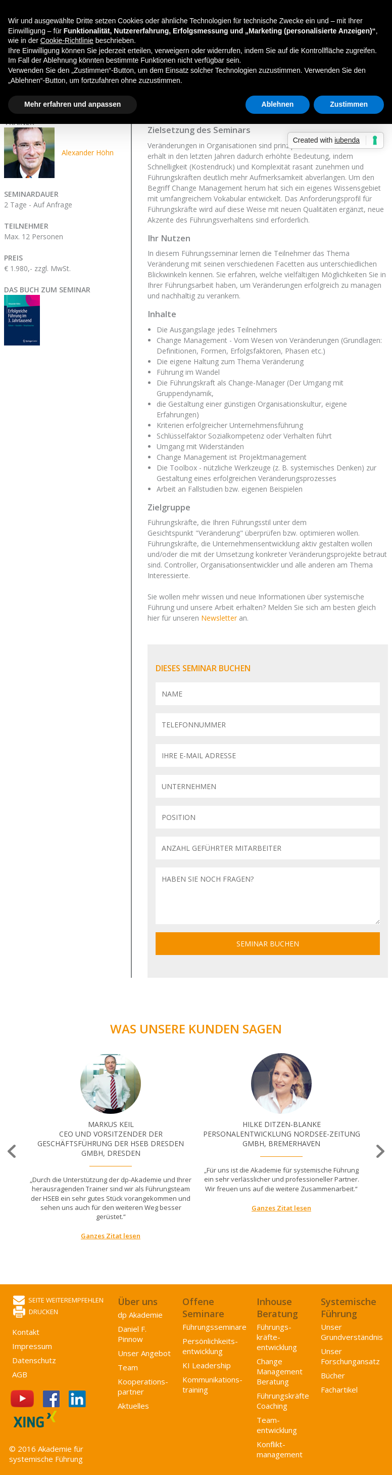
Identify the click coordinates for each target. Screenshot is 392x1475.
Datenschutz (34, 1360)
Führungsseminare (214, 1327)
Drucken (35, 1312)
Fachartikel (339, 1389)
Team (128, 1367)
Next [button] (379, 1151)
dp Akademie (140, 1315)
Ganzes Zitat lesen (110, 1235)
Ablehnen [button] (278, 104)
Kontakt (25, 1332)
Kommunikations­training (212, 1384)
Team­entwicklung (277, 1425)
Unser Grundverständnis (352, 1332)
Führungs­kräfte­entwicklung (277, 1337)
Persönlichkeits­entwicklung (210, 1346)
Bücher (333, 1375)
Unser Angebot (144, 1353)
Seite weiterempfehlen (58, 1300)
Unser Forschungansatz (350, 1356)
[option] (110, 1147)
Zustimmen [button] (349, 104)
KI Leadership (206, 1365)
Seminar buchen (267, 943)
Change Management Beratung (280, 1371)
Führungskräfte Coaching (283, 1401)
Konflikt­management (280, 1449)
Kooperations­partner (143, 1386)
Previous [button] (12, 1151)
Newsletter (220, 618)
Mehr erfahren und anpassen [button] (72, 104)
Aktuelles (133, 1406)
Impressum (32, 1346)
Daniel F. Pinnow (132, 1334)
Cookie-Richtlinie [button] (66, 40)
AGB (19, 1374)
